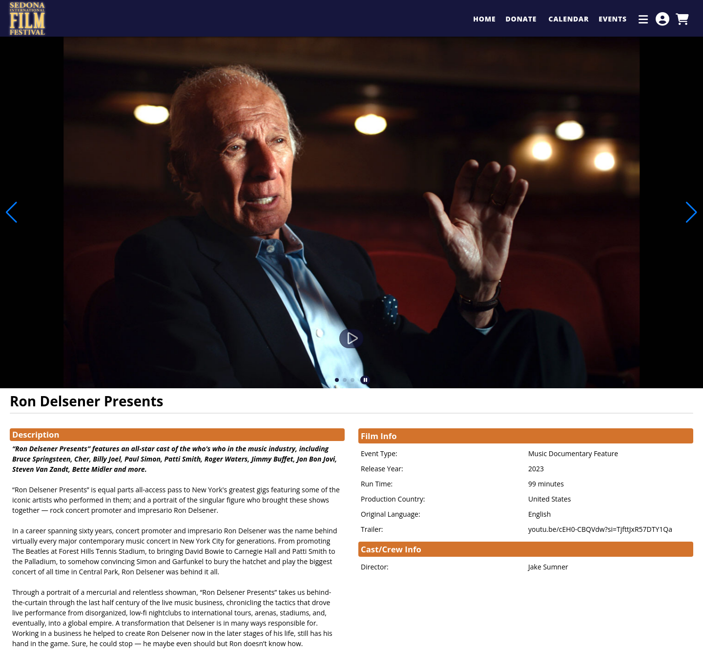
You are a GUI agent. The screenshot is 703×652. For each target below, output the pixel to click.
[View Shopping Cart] (682, 19)
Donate (521, 18)
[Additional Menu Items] (643, 19)
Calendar (569, 18)
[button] (337, 380)
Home (484, 18)
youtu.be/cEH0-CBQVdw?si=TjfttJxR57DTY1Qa (600, 529)
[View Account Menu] (662, 19)
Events (614, 18)
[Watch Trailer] (351, 338)
